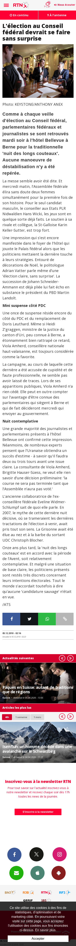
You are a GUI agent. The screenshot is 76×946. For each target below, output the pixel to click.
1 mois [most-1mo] (37, 717)
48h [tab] (7, 717)
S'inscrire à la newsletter (38, 811)
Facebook (14, 854)
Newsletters (16, 873)
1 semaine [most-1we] (21, 717)
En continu (19, 15)
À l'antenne (56, 15)
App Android (58, 873)
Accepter (38, 938)
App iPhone (37, 873)
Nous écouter (66, 4)
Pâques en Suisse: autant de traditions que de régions (37, 689)
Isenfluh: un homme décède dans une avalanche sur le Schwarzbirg (37, 749)
